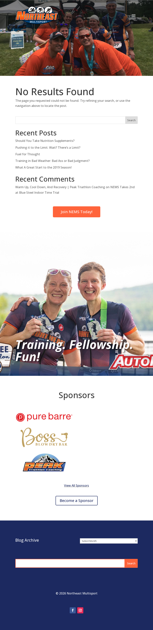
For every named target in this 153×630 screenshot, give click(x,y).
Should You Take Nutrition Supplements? (44, 141)
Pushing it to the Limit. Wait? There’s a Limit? (47, 147)
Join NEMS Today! (76, 211)
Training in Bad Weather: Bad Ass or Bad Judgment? (52, 161)
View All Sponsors (76, 485)
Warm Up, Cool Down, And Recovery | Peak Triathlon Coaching (60, 187)
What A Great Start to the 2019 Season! (43, 167)
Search (131, 120)
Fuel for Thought (27, 154)
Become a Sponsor (77, 500)
